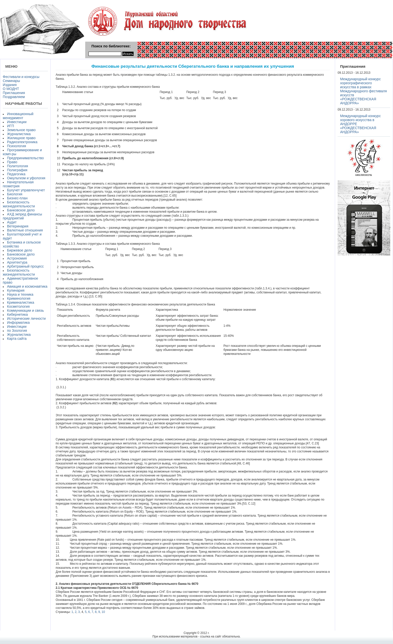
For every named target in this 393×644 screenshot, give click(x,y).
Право (12, 162)
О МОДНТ (11, 89)
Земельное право (21, 130)
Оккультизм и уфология (26, 178)
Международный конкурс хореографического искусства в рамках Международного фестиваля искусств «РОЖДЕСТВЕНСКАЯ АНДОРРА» (363, 91)
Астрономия (17, 258)
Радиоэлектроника (22, 142)
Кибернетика (17, 314)
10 (103, 612)
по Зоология (17, 331)
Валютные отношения (25, 230)
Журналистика (19, 134)
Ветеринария (17, 226)
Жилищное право (21, 138)
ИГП (10, 126)
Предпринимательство (25, 158)
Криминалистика (20, 302)
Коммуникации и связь (25, 310)
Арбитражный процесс (25, 266)
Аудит (12, 222)
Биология (14, 194)
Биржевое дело (19, 250)
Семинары (11, 81)
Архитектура (17, 262)
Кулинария (16, 290)
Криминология (18, 298)
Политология (17, 166)
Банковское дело (21, 210)
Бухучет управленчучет (26, 190)
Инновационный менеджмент (18, 116)
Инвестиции (17, 122)
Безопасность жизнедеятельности (19, 204)
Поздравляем (14, 97)
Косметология (18, 306)
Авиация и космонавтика (27, 286)
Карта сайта (17, 339)
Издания (10, 85)
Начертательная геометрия (18, 184)
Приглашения (14, 93)
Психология (16, 146)
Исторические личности (26, 318)
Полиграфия (17, 170)
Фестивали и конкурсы (21, 77)
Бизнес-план (17, 198)
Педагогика (16, 174)
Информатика (18, 322)
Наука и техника (20, 294)
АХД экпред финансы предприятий (22, 216)
